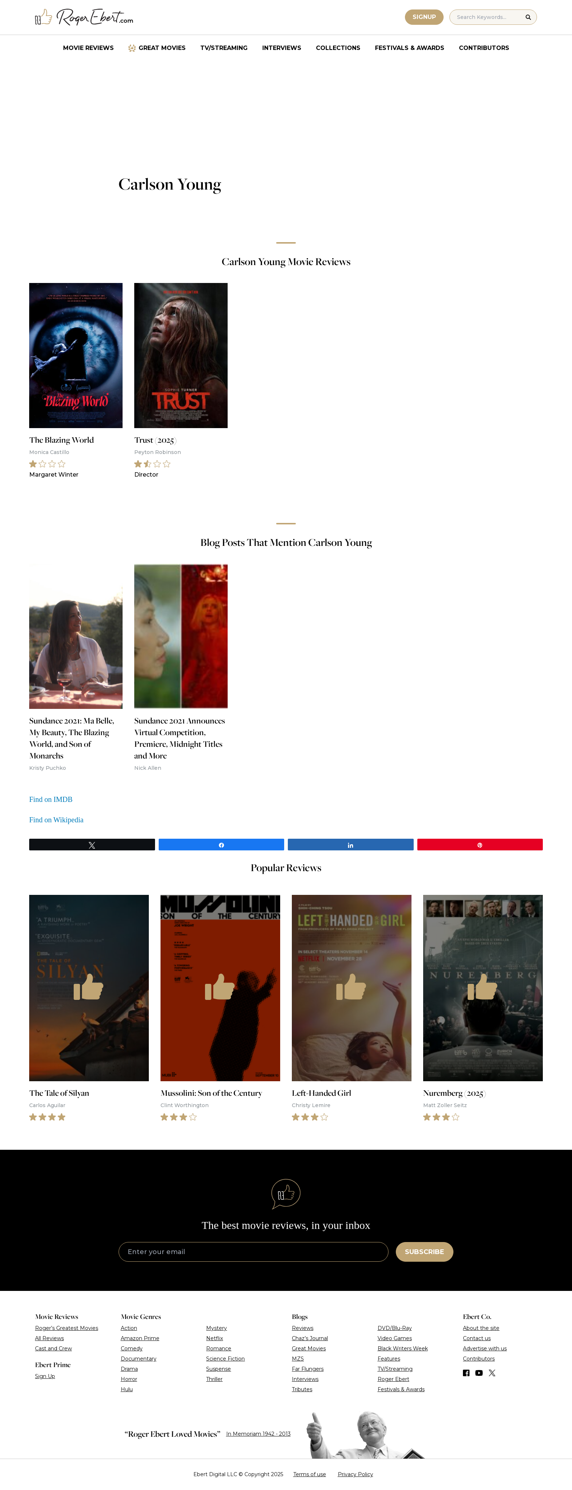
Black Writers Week (403, 1348)
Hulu (127, 1389)
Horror (129, 1379)
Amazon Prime (140, 1338)
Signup (424, 16)
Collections (338, 47)
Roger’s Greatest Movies (66, 1328)
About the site (481, 1328)
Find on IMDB (51, 799)
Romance (218, 1348)
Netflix (214, 1338)
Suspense (218, 1369)
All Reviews (49, 1338)
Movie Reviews (88, 47)
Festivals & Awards (409, 47)
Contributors (484, 47)
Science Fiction (225, 1358)
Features (389, 1358)
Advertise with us (485, 1348)
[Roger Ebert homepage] (84, 17)
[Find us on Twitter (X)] (492, 1373)
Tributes (302, 1389)
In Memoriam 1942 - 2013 (258, 1434)
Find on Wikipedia (56, 820)
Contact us (477, 1338)
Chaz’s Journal (310, 1338)
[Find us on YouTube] (479, 1373)
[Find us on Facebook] (466, 1373)
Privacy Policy (355, 1474)
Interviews (281, 47)
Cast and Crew (53, 1348)
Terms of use (309, 1474)
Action (129, 1328)
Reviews (302, 1328)
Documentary (138, 1358)
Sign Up (45, 1376)
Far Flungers (308, 1369)
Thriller (214, 1379)
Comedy (132, 1348)
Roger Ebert (393, 1379)
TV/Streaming (224, 47)
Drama (129, 1369)
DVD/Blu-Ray (395, 1328)
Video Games (395, 1338)
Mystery (216, 1328)
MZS (298, 1358)
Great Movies (162, 47)
